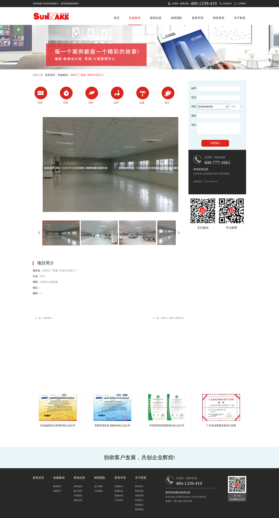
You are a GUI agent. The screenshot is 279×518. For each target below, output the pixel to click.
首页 (116, 17)
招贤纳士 (139, 500)
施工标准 (78, 491)
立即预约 (242, 3)
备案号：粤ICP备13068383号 (178, 501)
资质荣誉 (139, 495)
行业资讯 (119, 500)
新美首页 (50, 75)
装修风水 (119, 486)
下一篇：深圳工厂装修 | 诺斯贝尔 (168, 318)
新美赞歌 (139, 509)
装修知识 (119, 491)
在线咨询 (227, 3)
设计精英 (98, 486)
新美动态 (139, 491)
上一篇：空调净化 (43, 318)
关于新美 (239, 17)
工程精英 (98, 491)
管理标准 (78, 495)
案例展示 (57, 486)
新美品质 (155, 17)
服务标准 (78, 500)
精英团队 (176, 17)
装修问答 (119, 495)
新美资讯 (218, 17)
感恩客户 (57, 491)
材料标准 (78, 486)
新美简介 (139, 486)
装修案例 (134, 17)
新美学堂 (197, 17)
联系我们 (139, 505)
